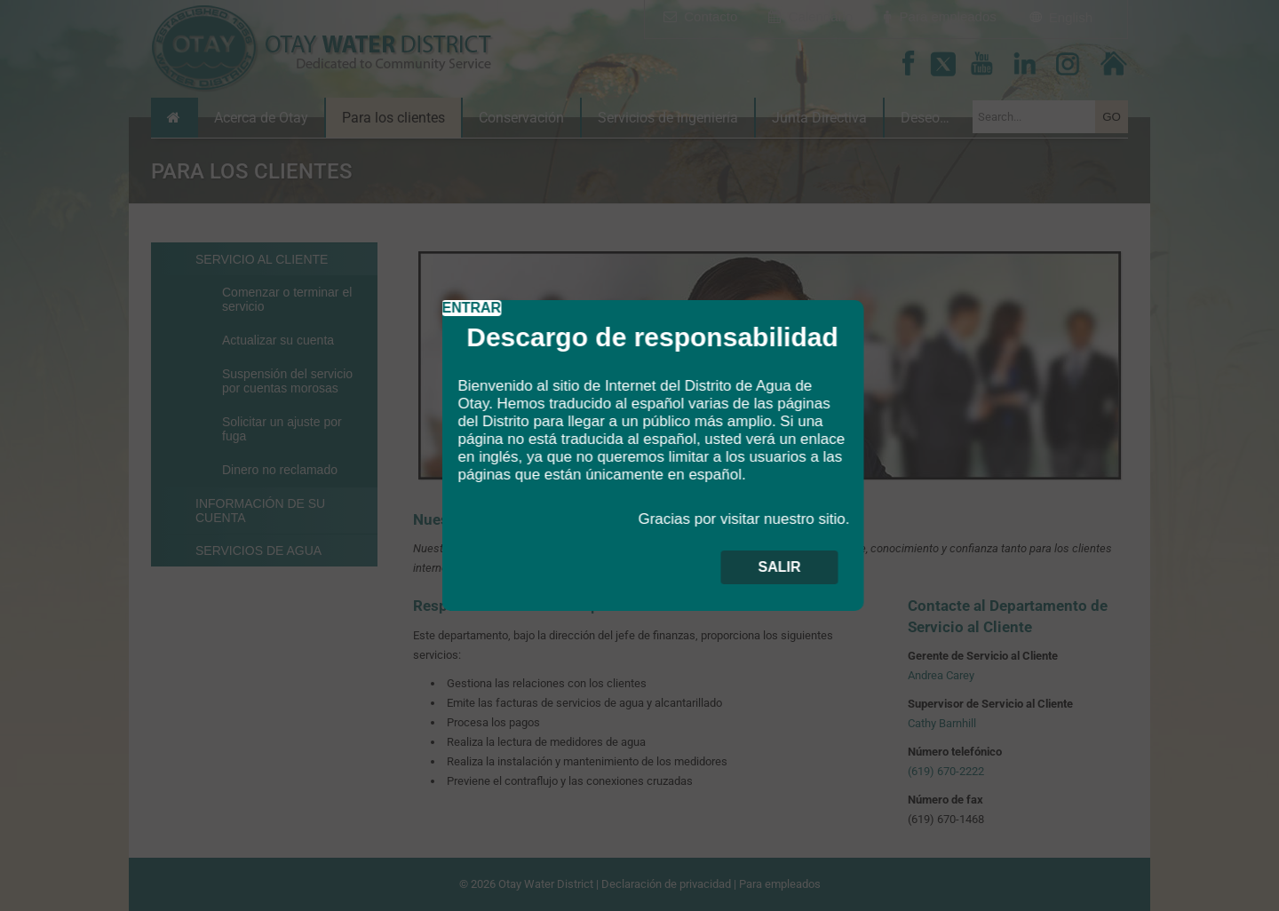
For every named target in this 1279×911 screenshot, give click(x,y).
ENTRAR (472, 307)
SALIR (780, 566)
